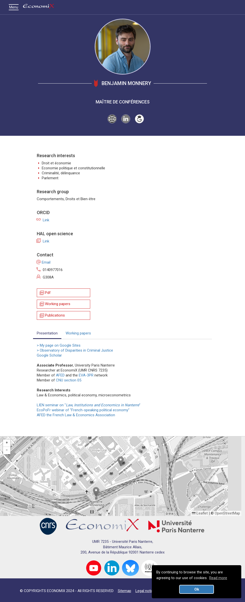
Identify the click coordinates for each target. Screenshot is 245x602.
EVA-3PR (86, 375)
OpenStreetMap (227, 513)
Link (43, 220)
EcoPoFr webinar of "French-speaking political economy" (83, 410)
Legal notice (145, 591)
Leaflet (200, 513)
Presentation (47, 333)
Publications (52, 315)
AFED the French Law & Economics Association (76, 415)
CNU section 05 (68, 380)
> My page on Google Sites (59, 345)
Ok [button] (196, 589)
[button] (121, 461)
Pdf (45, 292)
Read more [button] (218, 578)
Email (43, 262)
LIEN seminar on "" (89, 405)
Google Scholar (49, 355)
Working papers (54, 304)
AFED (60, 375)
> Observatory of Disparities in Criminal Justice (75, 350)
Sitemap (124, 591)
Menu (15, 7)
